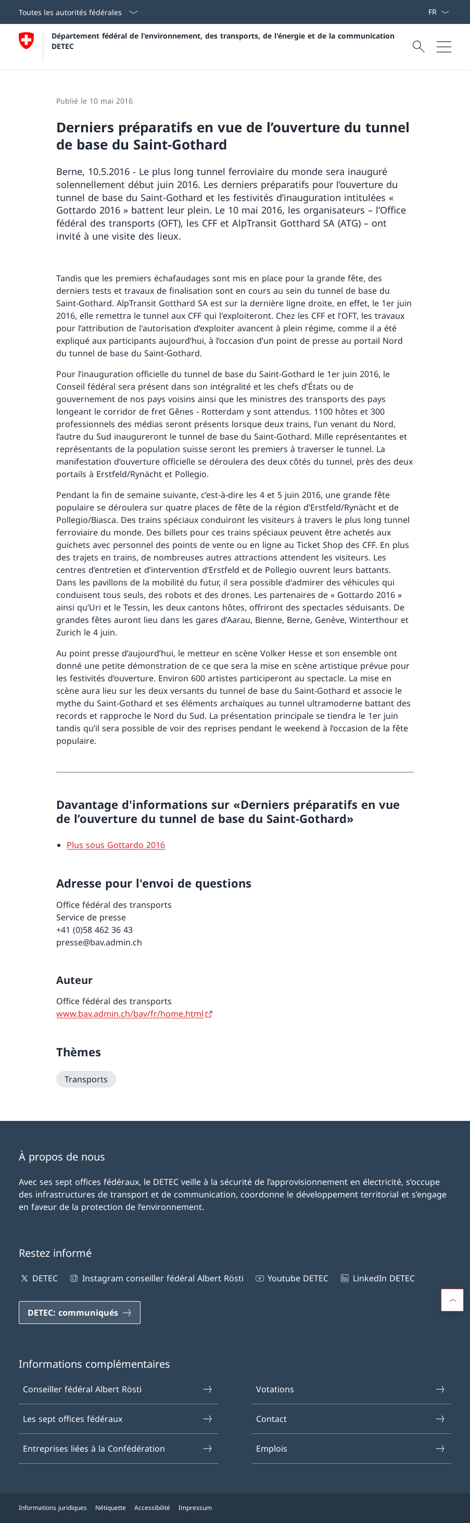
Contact (351, 1419)
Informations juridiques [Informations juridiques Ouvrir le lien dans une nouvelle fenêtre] (53, 1507)
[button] (452, 1300)
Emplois (351, 1448)
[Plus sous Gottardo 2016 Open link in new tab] (116, 845)
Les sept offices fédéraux (118, 1419)
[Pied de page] (235, 1508)
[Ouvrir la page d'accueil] (208, 46)
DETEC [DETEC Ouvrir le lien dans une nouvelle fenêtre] (38, 1278)
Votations (351, 1389)
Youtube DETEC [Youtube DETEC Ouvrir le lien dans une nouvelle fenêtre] (291, 1278)
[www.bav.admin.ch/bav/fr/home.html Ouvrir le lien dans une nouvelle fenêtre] (135, 1013)
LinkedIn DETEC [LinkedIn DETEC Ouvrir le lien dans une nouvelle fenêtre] (376, 1278)
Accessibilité (152, 1507)
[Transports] (86, 1079)
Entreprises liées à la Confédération (118, 1448)
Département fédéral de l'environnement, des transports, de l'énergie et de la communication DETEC (224, 41)
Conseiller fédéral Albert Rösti (118, 1389)
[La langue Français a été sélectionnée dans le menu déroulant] (438, 12)
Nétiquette (110, 1507)
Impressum (195, 1507)
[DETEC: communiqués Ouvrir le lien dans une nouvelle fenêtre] (80, 1312)
